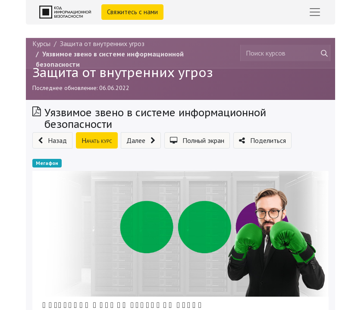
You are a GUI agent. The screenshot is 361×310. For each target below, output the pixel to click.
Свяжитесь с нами (132, 12)
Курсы (41, 43)
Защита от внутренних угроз (122, 73)
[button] (52, 140)
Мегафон (47, 163)
